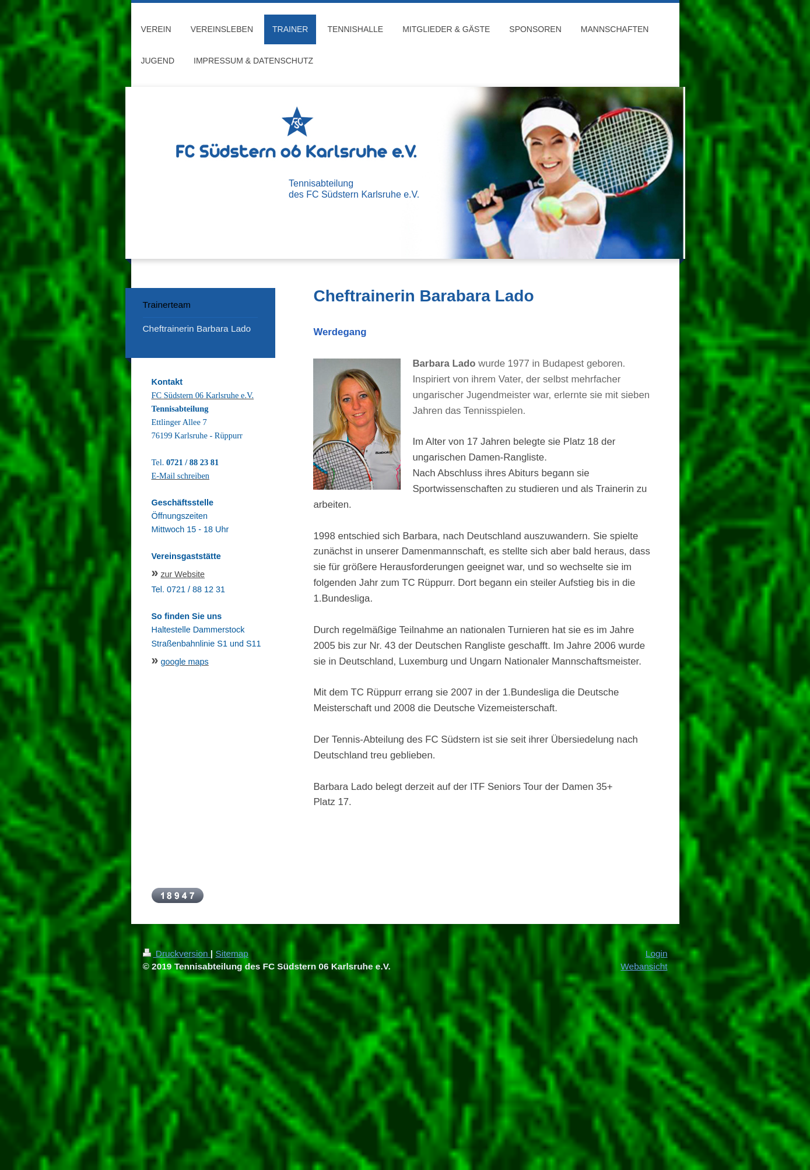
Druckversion (177, 953)
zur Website (182, 574)
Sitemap (231, 953)
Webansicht (643, 966)
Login (657, 953)
